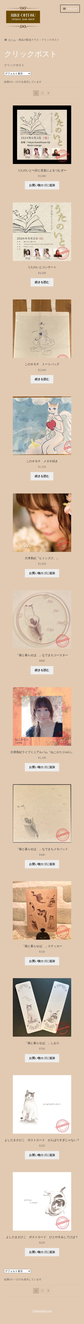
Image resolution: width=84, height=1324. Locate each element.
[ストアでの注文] (17, 73)
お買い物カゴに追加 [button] (42, 185)
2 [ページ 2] (42, 93)
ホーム (12, 39)
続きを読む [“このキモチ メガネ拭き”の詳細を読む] (42, 476)
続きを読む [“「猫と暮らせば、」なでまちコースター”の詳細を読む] (42, 670)
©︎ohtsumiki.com (42, 1310)
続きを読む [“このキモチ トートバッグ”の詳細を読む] (42, 379)
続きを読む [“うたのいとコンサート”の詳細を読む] (42, 282)
